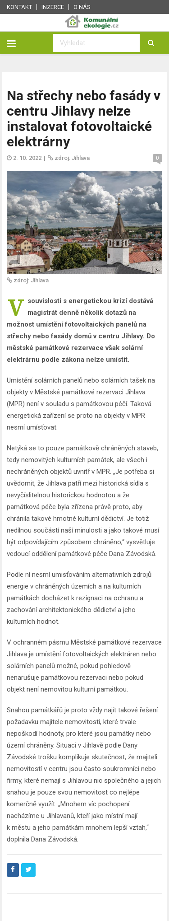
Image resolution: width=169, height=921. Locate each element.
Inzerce (52, 7)
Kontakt (19, 7)
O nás (82, 7)
